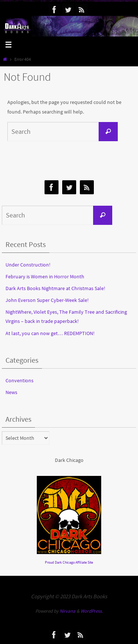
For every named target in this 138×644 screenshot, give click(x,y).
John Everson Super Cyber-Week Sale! (47, 300)
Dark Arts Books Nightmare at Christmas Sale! (55, 288)
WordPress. (92, 611)
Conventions (19, 380)
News (11, 392)
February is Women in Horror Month (45, 276)
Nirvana (67, 611)
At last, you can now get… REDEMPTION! (50, 333)
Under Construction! (28, 264)
